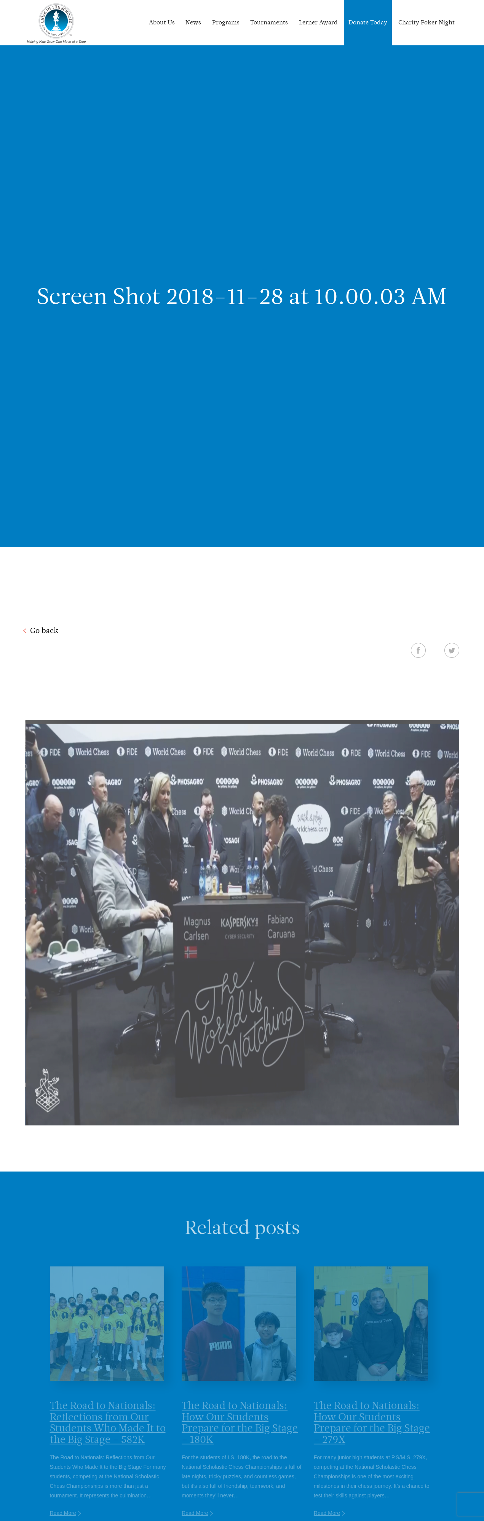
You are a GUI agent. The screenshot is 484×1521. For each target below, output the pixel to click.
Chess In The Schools (56, 23)
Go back (44, 630)
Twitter (451, 650)
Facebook (418, 650)
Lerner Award (318, 22)
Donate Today (367, 22)
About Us (162, 22)
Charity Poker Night (426, 22)
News (193, 22)
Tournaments (269, 22)
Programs (226, 22)
